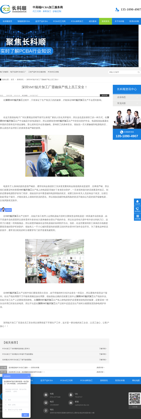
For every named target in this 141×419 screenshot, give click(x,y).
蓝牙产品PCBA (41, 21)
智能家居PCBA (24, 21)
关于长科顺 (119, 21)
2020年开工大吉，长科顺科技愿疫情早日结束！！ (27, 372)
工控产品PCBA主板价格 (37, 72)
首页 (13, 79)
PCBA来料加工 (77, 21)
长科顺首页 (7, 21)
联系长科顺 (120, 380)
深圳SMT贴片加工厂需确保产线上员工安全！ (42, 79)
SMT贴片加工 (34, 95)
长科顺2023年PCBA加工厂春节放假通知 (16, 360)
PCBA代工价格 (53, 72)
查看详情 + (100, 367)
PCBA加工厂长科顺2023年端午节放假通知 (17, 354)
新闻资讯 (105, 21)
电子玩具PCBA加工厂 (18, 72)
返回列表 (104, 95)
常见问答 (121, 103)
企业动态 (121, 97)
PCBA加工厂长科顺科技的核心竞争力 (16, 349)
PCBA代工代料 (59, 21)
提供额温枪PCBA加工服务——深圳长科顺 (24, 367)
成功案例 (92, 21)
